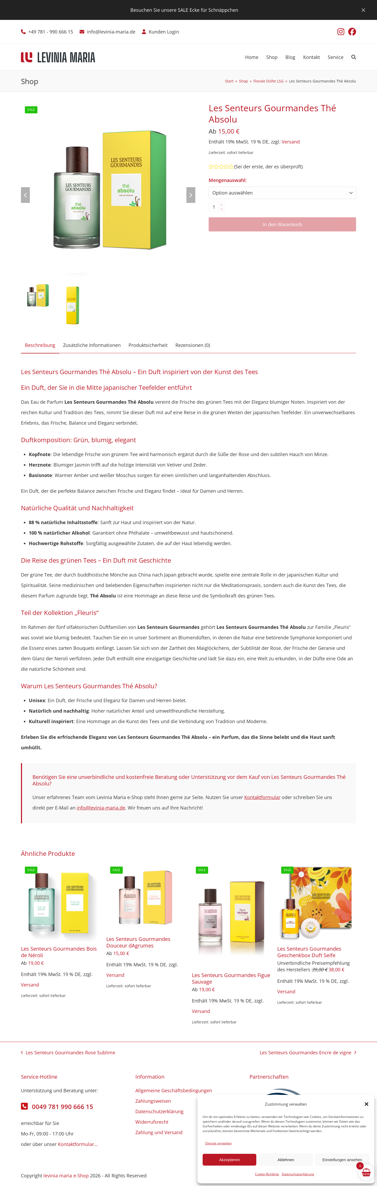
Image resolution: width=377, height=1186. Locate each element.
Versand (291, 141)
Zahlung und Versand (158, 1132)
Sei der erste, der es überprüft (268, 166)
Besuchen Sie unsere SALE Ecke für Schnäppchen (184, 10)
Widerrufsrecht (151, 1122)
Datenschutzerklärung (298, 1174)
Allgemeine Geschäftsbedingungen (173, 1090)
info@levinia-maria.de (111, 32)
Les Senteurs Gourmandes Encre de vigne (308, 1053)
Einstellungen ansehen (342, 1159)
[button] (366, 1104)
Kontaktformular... (78, 1144)
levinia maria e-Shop (66, 1175)
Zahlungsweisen (153, 1101)
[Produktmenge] (214, 207)
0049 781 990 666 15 (62, 1106)
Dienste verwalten (218, 1143)
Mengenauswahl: (228, 180)
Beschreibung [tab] (40, 345)
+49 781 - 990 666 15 (50, 32)
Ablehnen (286, 1159)
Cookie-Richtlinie (267, 1174)
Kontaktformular (262, 797)
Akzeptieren (229, 1159)
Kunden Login (164, 32)
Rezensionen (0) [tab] (192, 345)
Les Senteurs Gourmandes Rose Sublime (68, 1053)
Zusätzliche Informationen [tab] (92, 345)
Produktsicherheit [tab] (148, 345)
